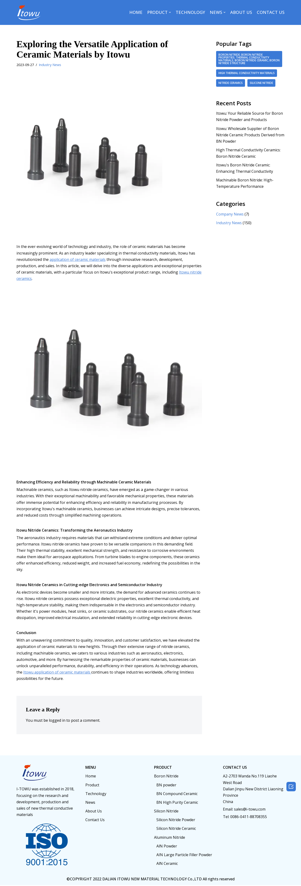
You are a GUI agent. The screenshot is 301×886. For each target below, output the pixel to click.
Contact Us (95, 820)
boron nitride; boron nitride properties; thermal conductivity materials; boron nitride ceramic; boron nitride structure (249, 59)
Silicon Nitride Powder (175, 820)
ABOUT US (241, 12)
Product (92, 785)
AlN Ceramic (167, 864)
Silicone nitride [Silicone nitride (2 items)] (261, 83)
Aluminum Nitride (169, 838)
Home (90, 777)
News (90, 803)
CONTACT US (271, 12)
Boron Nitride (166, 777)
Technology (95, 794)
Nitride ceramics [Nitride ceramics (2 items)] (230, 83)
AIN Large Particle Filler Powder (184, 855)
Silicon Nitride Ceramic (176, 829)
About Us (93, 812)
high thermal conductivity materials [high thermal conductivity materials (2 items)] (246, 73)
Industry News (50, 65)
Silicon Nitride (166, 812)
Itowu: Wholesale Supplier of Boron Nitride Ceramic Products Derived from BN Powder (250, 135)
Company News (230, 214)
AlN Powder (166, 847)
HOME (136, 12)
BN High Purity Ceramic (177, 803)
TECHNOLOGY (190, 12)
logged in (57, 721)
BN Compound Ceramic (177, 794)
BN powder (166, 785)
